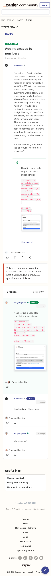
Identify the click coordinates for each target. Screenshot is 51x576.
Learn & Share (26, 20)
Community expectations (19, 487)
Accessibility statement (35, 509)
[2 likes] (16, 382)
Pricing (25, 519)
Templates (25, 546)
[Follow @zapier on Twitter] (36, 558)
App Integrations (25, 550)
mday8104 (18, 65)
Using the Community (17, 482)
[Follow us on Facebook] (20, 558)
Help (25, 523)
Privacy (39, 572)
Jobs (25, 537)
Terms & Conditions (14, 509)
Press (25, 532)
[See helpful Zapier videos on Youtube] (41, 558)
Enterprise (25, 541)
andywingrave (20, 302)
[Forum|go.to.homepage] (19, 5)
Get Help (7, 20)
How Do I (9, 34)
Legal (30, 572)
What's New (9, 26)
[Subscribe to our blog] (31, 558)
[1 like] (15, 252)
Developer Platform (25, 528)
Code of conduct (15, 478)
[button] (45, 5)
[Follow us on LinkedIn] (25, 558)
